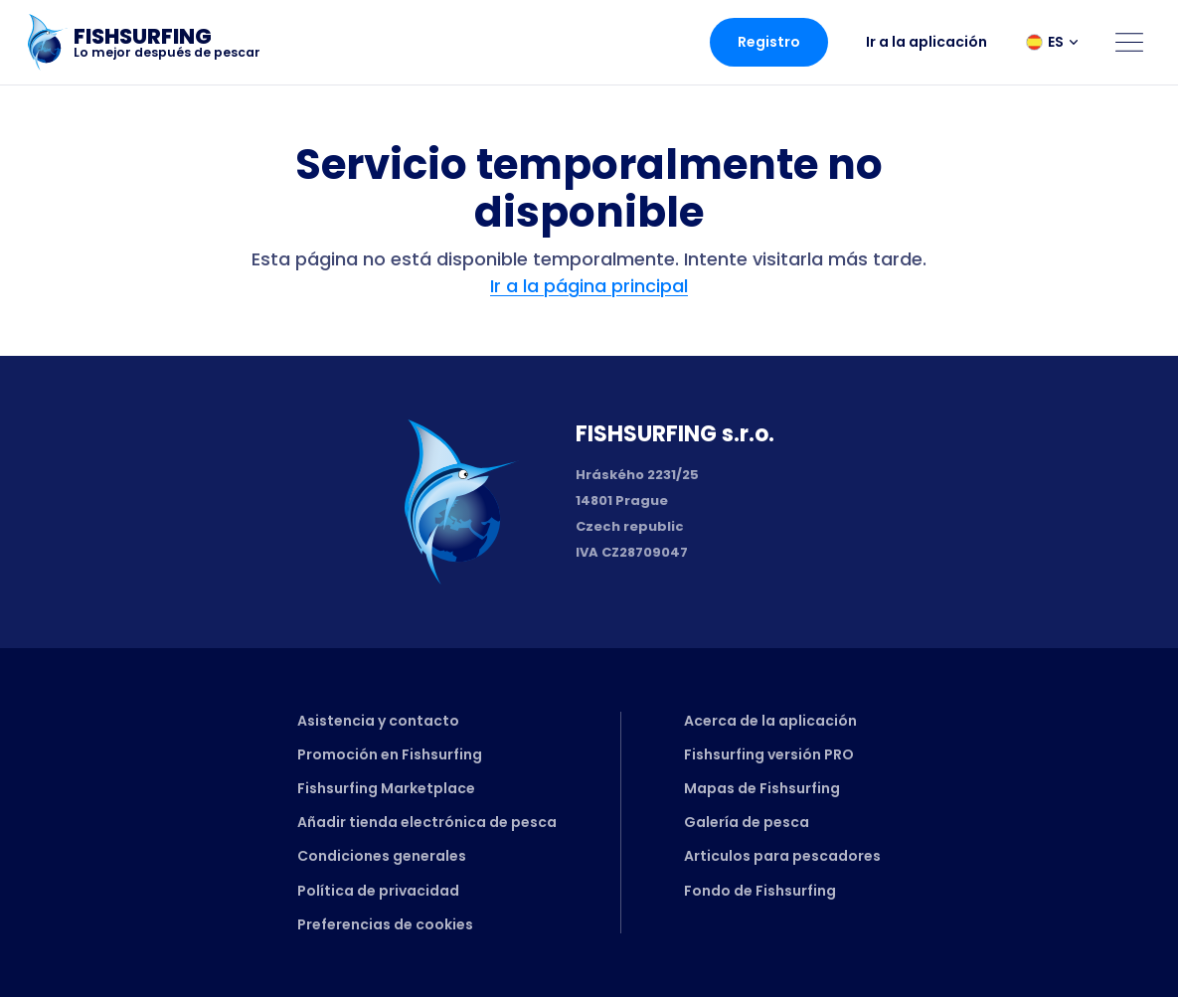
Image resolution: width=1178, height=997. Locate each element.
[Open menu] (1129, 42)
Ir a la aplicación (926, 42)
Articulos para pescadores (782, 856)
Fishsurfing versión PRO (769, 754)
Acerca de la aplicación (770, 721)
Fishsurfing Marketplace (386, 788)
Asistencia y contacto (378, 721)
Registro (769, 42)
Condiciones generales (381, 856)
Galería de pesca (746, 822)
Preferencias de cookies (385, 924)
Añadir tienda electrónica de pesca (427, 822)
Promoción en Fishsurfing (389, 754)
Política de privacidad (378, 891)
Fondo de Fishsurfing (760, 891)
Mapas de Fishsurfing (762, 788)
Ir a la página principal (589, 285)
